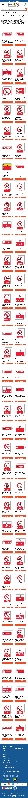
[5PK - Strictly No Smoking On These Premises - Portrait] (7, 412)
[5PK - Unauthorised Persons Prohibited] (20, 431)
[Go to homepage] (13, 5)
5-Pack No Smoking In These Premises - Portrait (20, 79)
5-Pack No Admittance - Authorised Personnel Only (19, 117)
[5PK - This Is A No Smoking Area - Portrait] (20, 412)
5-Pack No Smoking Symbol (7, 98)
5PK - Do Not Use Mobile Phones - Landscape (6, 155)
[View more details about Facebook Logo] (4, 776)
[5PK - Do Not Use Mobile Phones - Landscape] (7, 150)
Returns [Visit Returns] (4, 754)
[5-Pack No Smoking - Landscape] (20, 37)
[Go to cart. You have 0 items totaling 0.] (25, 5)
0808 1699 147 (11, 767)
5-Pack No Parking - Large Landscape (7, 79)
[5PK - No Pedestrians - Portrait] (7, 318)
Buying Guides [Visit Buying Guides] (18, 757)
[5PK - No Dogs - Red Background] (20, 227)
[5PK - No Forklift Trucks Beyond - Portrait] (7, 282)
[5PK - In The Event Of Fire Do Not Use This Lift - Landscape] (20, 170)
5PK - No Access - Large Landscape (6, 231)
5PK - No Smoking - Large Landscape (20, 323)
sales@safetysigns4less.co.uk (12, 771)
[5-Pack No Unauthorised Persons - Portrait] (7, 114)
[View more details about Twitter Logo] (7, 776)
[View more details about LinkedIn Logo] (10, 776)
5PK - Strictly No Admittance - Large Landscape (7, 396)
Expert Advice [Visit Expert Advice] (18, 752)
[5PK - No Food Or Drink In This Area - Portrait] (20, 263)
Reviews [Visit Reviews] (16, 759)
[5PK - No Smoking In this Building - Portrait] (7, 355)
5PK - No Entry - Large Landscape (19, 249)
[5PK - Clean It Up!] (20, 132)
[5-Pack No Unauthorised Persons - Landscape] (7, 37)
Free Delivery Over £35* (14, 1)
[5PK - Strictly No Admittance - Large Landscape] (7, 393)
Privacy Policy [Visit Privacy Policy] (6, 758)
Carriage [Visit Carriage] (4, 752)
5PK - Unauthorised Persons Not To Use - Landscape (7, 436)
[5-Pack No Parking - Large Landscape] (7, 75)
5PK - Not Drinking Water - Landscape (7, 378)
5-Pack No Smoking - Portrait (7, 137)
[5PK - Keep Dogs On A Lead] (20, 189)
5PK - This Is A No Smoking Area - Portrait (19, 417)
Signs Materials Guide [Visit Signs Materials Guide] (19, 754)
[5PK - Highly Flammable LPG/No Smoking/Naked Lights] (7, 170)
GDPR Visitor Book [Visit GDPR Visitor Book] (7, 762)
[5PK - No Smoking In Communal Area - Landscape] (7, 336)
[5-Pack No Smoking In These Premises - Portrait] (20, 75)
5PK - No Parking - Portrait (6, 305)
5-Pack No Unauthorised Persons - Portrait (6, 117)
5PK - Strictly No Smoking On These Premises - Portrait (7, 417)
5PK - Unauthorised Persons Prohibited (20, 435)
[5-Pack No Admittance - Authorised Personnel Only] (20, 114)
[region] (7, 34)
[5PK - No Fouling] (20, 282)
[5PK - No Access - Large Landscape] (7, 227)
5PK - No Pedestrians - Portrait (7, 323)
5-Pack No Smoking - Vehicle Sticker (20, 60)
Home (2, 12)
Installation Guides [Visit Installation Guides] (19, 756)
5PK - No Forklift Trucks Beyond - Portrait (6, 286)
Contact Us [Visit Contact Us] (17, 761)
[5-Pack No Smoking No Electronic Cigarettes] (20, 94)
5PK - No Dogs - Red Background (20, 231)
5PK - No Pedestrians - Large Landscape (20, 305)
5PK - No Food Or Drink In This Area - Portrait (20, 267)
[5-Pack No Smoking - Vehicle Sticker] (20, 56)
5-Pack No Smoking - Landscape (20, 41)
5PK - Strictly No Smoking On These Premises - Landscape (20, 397)
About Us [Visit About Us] (5, 750)
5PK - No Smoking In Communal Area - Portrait (20, 341)
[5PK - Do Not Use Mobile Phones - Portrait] (20, 150)
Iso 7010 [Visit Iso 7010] (4, 756)
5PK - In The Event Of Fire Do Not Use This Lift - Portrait (7, 194)
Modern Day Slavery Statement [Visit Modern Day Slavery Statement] (19, 749)
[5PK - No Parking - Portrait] (7, 301)
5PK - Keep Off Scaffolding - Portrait (5, 213)
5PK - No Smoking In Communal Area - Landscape (7, 341)
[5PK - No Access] (20, 208)
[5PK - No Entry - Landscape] (7, 245)
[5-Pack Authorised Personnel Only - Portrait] (7, 56)
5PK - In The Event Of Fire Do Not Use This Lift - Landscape (20, 174)
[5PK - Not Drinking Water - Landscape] (7, 374)
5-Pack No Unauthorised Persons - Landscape (7, 41)
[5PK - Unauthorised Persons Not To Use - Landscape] (7, 431)
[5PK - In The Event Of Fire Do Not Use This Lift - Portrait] (7, 189)
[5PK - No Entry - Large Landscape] (20, 245)
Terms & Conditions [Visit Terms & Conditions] (7, 760)
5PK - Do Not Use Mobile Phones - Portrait (19, 155)
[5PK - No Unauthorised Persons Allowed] (20, 355)
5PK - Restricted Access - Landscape (20, 378)
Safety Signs (8, 12)
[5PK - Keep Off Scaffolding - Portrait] (7, 208)
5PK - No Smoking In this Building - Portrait (7, 360)
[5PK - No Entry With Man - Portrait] (7, 263)
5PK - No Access (19, 212)
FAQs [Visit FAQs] (4, 748)
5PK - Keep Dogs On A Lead (20, 193)
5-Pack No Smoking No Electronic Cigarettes (20, 98)
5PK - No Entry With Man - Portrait (7, 267)
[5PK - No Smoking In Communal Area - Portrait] (20, 336)
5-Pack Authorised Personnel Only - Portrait (7, 60)
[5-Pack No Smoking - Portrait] (7, 132)
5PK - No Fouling (19, 285)
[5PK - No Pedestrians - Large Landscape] (20, 301)
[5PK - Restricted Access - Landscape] (20, 374)
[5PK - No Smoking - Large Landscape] (20, 318)
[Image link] (14, 776)
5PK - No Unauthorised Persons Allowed (19, 360)
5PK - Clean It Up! (19, 136)
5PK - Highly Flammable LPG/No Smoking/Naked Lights (7, 174)
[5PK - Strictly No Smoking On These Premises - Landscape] (20, 393)
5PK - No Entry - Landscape (6, 249)
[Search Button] (26, 9)
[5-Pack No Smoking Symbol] (7, 94)
